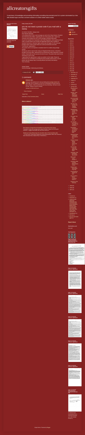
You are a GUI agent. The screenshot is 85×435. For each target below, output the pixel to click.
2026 (71, 41)
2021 (71, 51)
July (72, 82)
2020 (71, 53)
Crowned (71, 196)
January (73, 86)
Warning (71, 215)
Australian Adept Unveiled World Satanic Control (74, 163)
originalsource (74, 34)
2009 (71, 185)
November (73, 74)
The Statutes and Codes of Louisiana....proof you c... (74, 123)
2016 (71, 60)
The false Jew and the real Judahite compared (74, 105)
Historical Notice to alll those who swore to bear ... (74, 136)
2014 (71, 63)
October (73, 76)
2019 (71, 55)
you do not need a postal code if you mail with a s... (74, 100)
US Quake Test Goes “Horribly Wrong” (74, 118)
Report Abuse (72, 222)
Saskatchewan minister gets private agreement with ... (74, 112)
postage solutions (54, 82)
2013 (71, 64)
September (73, 78)
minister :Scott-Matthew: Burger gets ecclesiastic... (74, 94)
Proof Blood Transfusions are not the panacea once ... (74, 130)
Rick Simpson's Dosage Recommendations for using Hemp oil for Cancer (39, 127)
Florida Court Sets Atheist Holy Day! (74, 168)
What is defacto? (26, 101)
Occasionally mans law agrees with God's (74, 148)
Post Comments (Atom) (33, 96)
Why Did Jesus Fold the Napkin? (74, 89)
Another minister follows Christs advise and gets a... (74, 142)
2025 (71, 43)
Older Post (60, 94)
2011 (71, 68)
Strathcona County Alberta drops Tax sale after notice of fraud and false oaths (40, 133)
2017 (71, 59)
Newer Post (25, 94)
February (73, 84)
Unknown (28, 80)
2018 (71, 57)
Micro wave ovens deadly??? (74, 158)
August (72, 80)
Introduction (72, 197)
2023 (71, 47)
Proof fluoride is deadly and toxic (74, 173)
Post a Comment (27, 91)
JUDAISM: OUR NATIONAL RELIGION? (74, 154)
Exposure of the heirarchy (74, 182)
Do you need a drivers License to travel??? (74, 177)
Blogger (48, 427)
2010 (71, 70)
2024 (71, 45)
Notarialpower (72, 213)
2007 (71, 189)
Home (42, 94)
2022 (71, 49)
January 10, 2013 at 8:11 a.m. (32, 88)
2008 (71, 187)
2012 (71, 66)
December (73, 72)
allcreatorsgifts (22, 8)
